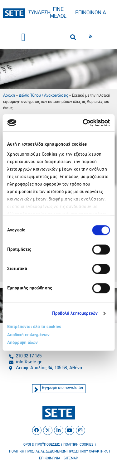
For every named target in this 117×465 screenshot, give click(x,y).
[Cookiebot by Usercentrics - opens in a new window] (83, 123)
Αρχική (9, 95)
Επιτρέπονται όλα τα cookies (34, 327)
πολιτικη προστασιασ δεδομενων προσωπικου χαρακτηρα (58, 451)
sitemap (71, 458)
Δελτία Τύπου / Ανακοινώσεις (43, 95)
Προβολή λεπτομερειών (75, 313)
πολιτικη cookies (78, 445)
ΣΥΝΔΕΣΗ (39, 13)
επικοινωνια (49, 458)
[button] (23, 37)
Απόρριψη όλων (22, 343)
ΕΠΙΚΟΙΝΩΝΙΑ (90, 13)
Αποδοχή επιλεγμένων (28, 335)
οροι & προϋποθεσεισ (41, 445)
